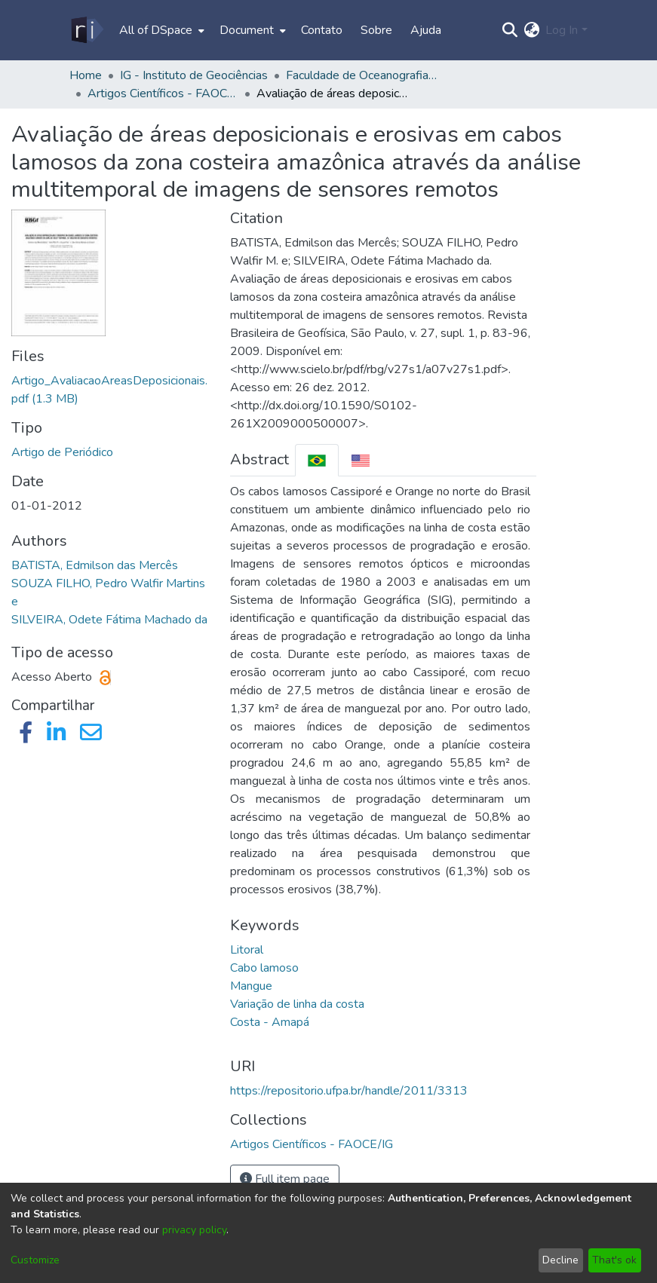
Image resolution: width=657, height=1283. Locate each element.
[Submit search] (509, 30)
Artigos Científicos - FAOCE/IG (162, 93)
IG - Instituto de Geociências (194, 75)
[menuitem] (160, 30)
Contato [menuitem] (321, 30)
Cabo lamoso (264, 968)
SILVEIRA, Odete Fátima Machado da (109, 619)
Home (85, 75)
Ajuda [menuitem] (425, 30)
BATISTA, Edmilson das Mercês (94, 565)
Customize (35, 1260)
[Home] (86, 30)
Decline (560, 1260)
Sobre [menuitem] (376, 30)
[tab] (317, 460)
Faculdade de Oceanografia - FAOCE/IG (361, 75)
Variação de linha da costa (297, 1004)
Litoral (246, 950)
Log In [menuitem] (561, 30)
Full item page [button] (285, 1179)
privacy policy (194, 1230)
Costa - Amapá (269, 1022)
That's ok (614, 1260)
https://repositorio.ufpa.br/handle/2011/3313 (349, 1090)
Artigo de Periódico (62, 452)
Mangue (251, 986)
